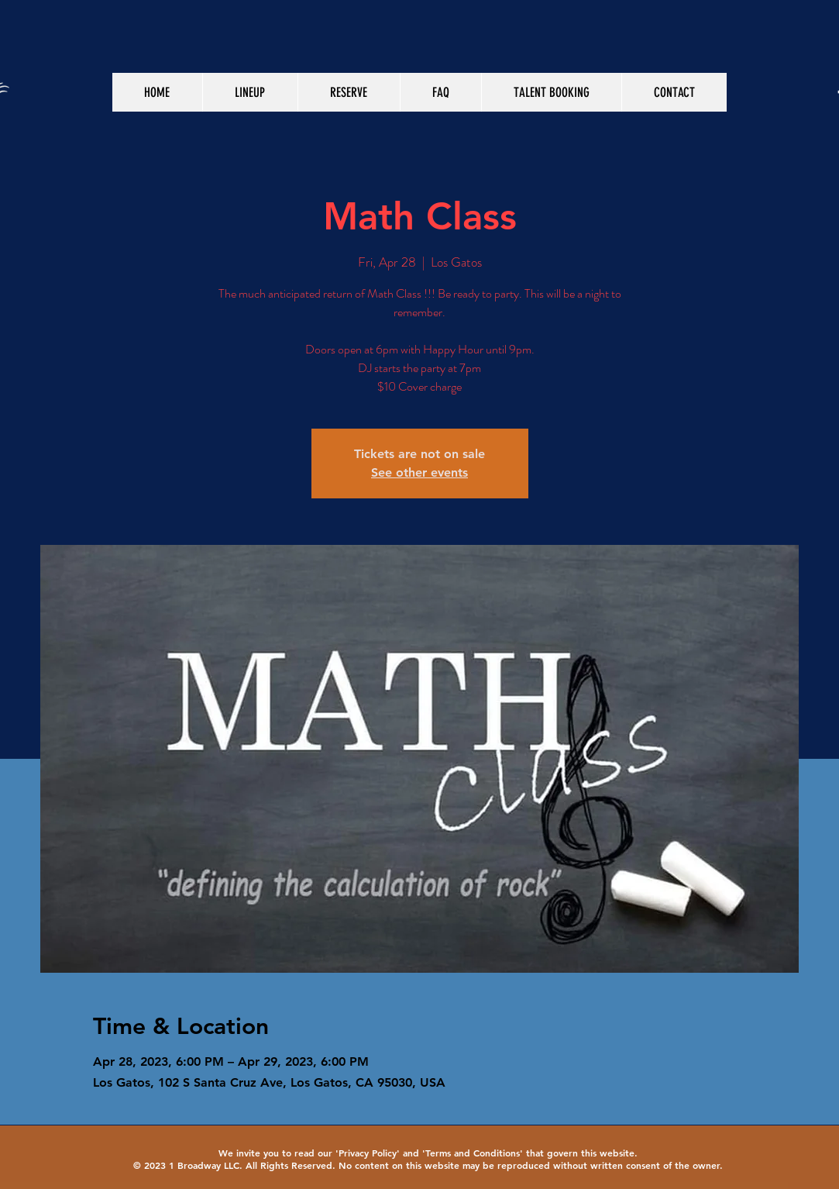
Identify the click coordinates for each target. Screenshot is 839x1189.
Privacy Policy (368, 1152)
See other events (419, 472)
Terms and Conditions (472, 1152)
